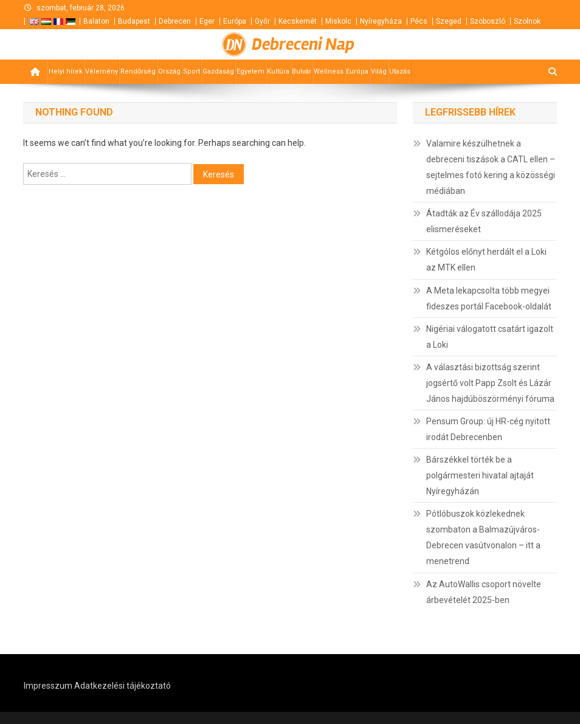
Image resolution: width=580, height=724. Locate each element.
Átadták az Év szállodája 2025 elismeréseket (484, 221)
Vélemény (101, 71)
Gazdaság (218, 71)
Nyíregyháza (381, 21)
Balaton (96, 21)
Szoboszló (487, 21)
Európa (234, 21)
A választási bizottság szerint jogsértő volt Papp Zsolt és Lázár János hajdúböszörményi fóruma (490, 383)
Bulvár (301, 71)
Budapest (134, 21)
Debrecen (175, 21)
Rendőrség (138, 71)
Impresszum (48, 686)
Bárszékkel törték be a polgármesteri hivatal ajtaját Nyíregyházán (480, 475)
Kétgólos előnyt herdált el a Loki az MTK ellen (486, 259)
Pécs (418, 21)
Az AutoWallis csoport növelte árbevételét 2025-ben (483, 592)
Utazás (399, 71)
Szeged (448, 21)
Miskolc (338, 21)
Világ (379, 71)
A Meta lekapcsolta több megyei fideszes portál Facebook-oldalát (488, 298)
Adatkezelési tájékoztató (122, 686)
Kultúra (278, 71)
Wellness (329, 71)
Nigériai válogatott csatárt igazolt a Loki (489, 337)
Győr (262, 21)
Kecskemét (297, 21)
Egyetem (250, 71)
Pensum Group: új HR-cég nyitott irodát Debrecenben (488, 429)
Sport (191, 71)
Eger (207, 21)
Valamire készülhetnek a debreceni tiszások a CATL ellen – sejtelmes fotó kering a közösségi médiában (490, 167)
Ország (169, 71)
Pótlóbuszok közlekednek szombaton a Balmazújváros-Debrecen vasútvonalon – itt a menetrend (483, 537)
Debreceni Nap (303, 44)
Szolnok (527, 21)
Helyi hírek (66, 71)
